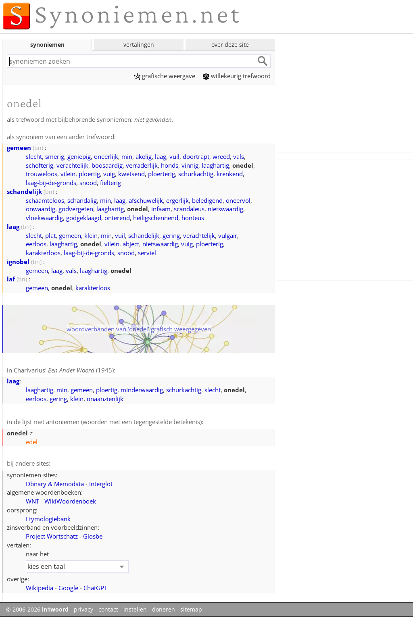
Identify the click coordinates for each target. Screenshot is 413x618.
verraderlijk (142, 165)
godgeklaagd (83, 218)
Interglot (101, 484)
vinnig (189, 165)
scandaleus (189, 209)
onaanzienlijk (105, 399)
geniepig (79, 156)
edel (32, 442)
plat (50, 235)
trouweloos (41, 174)
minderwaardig (142, 390)
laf (11, 279)
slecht (34, 156)
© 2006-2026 (37, 609)
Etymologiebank (48, 519)
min (126, 156)
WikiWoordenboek (70, 501)
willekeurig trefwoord (237, 76)
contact (108, 609)
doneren (163, 609)
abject (131, 244)
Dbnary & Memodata (55, 484)
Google (68, 588)
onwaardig (40, 209)
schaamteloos (45, 200)
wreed (221, 156)
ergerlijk (177, 200)
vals (238, 156)
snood (88, 183)
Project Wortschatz (52, 536)
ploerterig (161, 174)
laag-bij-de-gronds (51, 183)
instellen (135, 609)
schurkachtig (195, 174)
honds (169, 165)
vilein (67, 174)
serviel (147, 253)
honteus (192, 218)
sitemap (191, 609)
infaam (161, 209)
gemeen (19, 148)
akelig (144, 156)
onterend (117, 218)
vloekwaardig (44, 218)
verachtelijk (72, 165)
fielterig (110, 183)
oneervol (238, 200)
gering (171, 235)
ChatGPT (95, 588)
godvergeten (75, 209)
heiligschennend (155, 218)
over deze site (230, 44)
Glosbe (92, 536)
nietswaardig (225, 209)
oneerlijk (106, 156)
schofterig (39, 165)
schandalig (82, 200)
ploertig (89, 174)
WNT (32, 501)
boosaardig (107, 165)
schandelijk (24, 191)
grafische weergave (164, 76)
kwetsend (131, 174)
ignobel (18, 262)
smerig (54, 156)
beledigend (207, 200)
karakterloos (43, 253)
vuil (174, 156)
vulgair (227, 235)
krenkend (230, 174)
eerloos (36, 244)
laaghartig (215, 165)
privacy (83, 609)
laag (160, 156)
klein (91, 235)
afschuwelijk (146, 200)
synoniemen (47, 44)
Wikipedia (39, 588)
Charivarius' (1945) (64, 370)
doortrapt (196, 156)
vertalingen (138, 44)
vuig (109, 174)
